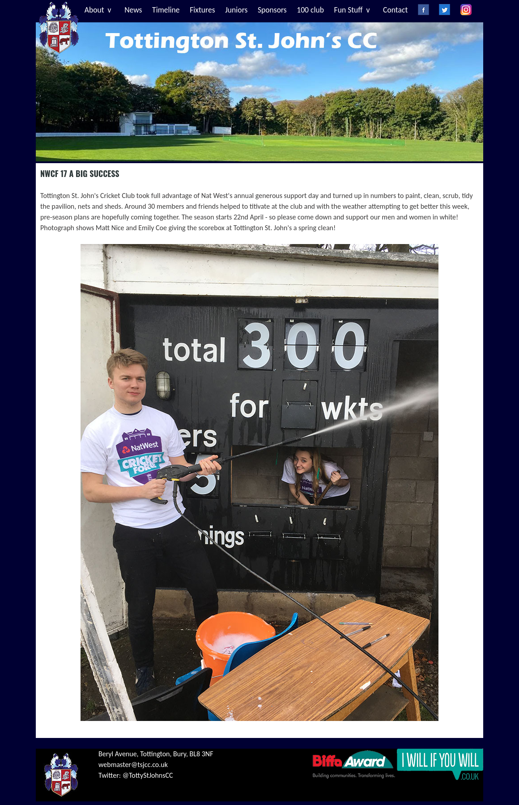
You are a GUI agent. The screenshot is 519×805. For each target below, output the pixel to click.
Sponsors (272, 10)
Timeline (166, 10)
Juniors (236, 10)
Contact (395, 10)
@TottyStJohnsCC (148, 775)
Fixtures (202, 10)
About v (98, 10)
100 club (310, 10)
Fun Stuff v (352, 10)
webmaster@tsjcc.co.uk (133, 764)
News (133, 10)
